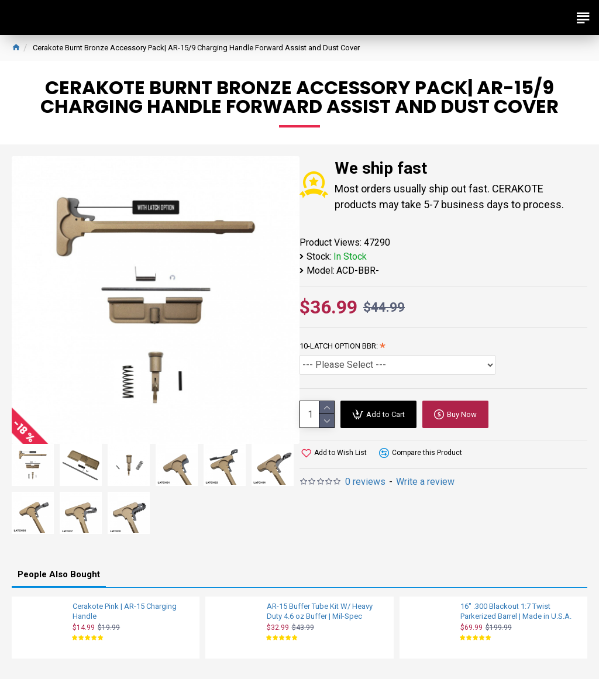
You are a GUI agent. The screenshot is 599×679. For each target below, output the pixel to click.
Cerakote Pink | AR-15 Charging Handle (125, 611)
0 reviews (365, 481)
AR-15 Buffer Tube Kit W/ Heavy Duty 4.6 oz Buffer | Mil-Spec (320, 611)
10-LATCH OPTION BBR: (339, 346)
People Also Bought (59, 574)
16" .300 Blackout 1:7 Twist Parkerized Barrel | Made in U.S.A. (516, 611)
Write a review (425, 481)
